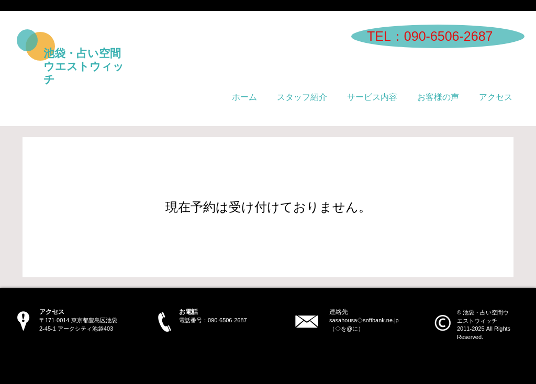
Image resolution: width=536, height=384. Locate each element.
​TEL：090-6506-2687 (430, 36)
